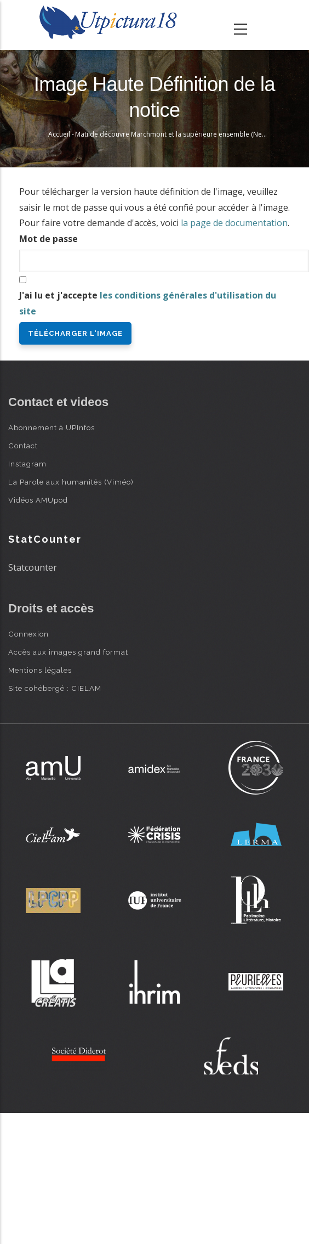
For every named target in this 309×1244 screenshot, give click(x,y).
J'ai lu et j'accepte (147, 303)
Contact (23, 445)
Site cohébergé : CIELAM (54, 688)
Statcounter (32, 567)
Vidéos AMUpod (38, 500)
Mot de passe (48, 239)
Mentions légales (40, 670)
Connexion (28, 633)
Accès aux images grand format (68, 652)
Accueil (59, 134)
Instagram (27, 463)
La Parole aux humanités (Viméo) (71, 481)
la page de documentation (234, 223)
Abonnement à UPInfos (51, 427)
